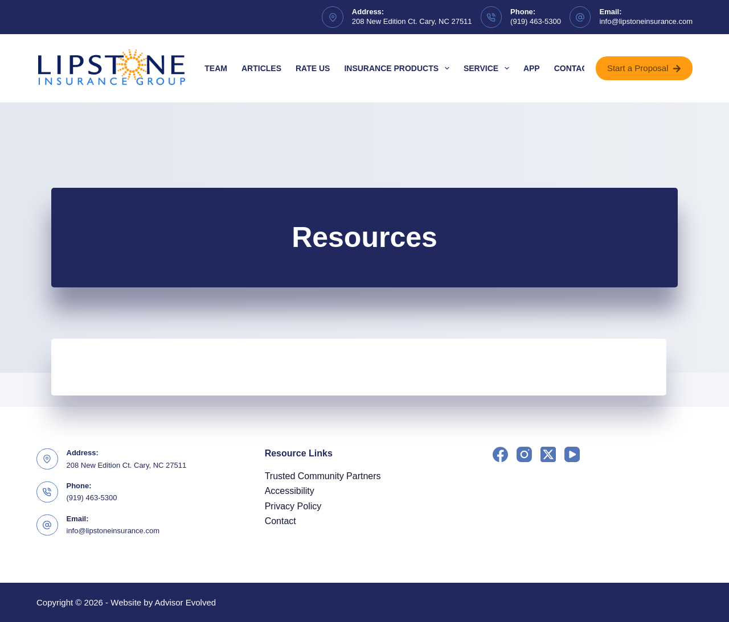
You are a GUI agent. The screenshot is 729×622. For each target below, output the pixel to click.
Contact (573, 68)
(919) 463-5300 (535, 21)
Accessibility (289, 491)
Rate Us (313, 68)
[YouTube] (572, 454)
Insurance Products (398, 68)
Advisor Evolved (185, 602)
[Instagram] (524, 454)
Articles (261, 68)
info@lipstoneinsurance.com (646, 21)
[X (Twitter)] (548, 454)
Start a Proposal (644, 68)
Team (215, 68)
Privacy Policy (293, 506)
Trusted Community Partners (323, 476)
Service (489, 68)
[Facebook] (500, 454)
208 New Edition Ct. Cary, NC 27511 (412, 21)
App (531, 68)
